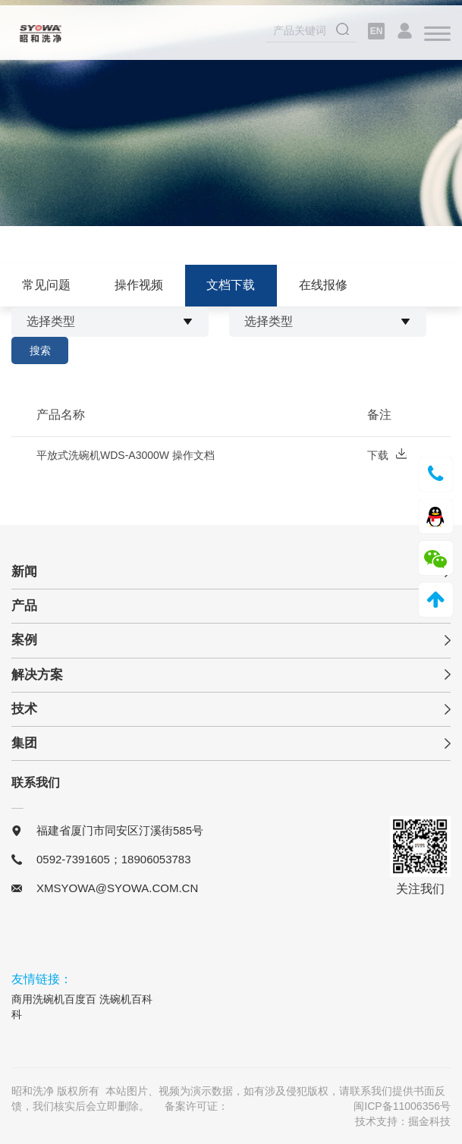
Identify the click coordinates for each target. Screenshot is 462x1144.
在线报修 (323, 284)
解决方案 (37, 675)
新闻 (24, 571)
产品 (24, 606)
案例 (24, 640)
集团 (24, 743)
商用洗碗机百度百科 (53, 1006)
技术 (24, 709)
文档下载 (230, 284)
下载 (387, 456)
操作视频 (139, 284)
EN (376, 32)
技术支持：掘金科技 (403, 1121)
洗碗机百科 (125, 999)
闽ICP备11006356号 (402, 1106)
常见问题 (46, 284)
